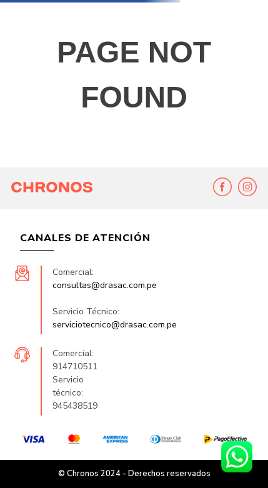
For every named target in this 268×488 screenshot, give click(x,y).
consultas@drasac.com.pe (104, 285)
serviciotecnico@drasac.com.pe (114, 325)
